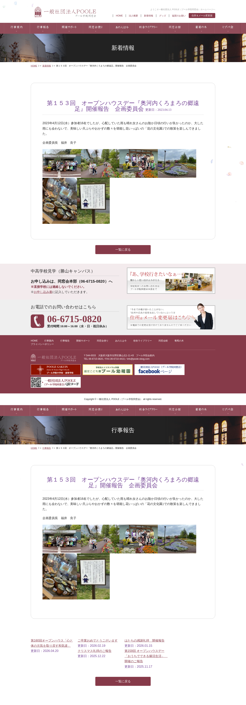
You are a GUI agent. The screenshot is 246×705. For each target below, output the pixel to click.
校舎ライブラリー (148, 28)
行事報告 (43, 28)
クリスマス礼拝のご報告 (94, 650)
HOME (119, 15)
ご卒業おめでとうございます (98, 640)
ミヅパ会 (227, 28)
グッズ (162, 15)
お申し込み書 (43, 292)
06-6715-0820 (96, 359)
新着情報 (148, 15)
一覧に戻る (123, 249)
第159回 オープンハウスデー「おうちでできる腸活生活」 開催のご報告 (146, 656)
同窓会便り (95, 28)
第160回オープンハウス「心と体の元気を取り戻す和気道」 (52, 643)
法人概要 (133, 15)
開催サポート (69, 28)
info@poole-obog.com (138, 359)
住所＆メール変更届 (202, 15)
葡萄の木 (201, 28)
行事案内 (16, 28)
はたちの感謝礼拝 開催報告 (145, 640)
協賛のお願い (179, 15)
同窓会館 (174, 28)
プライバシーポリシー (42, 344)
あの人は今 (122, 28)
